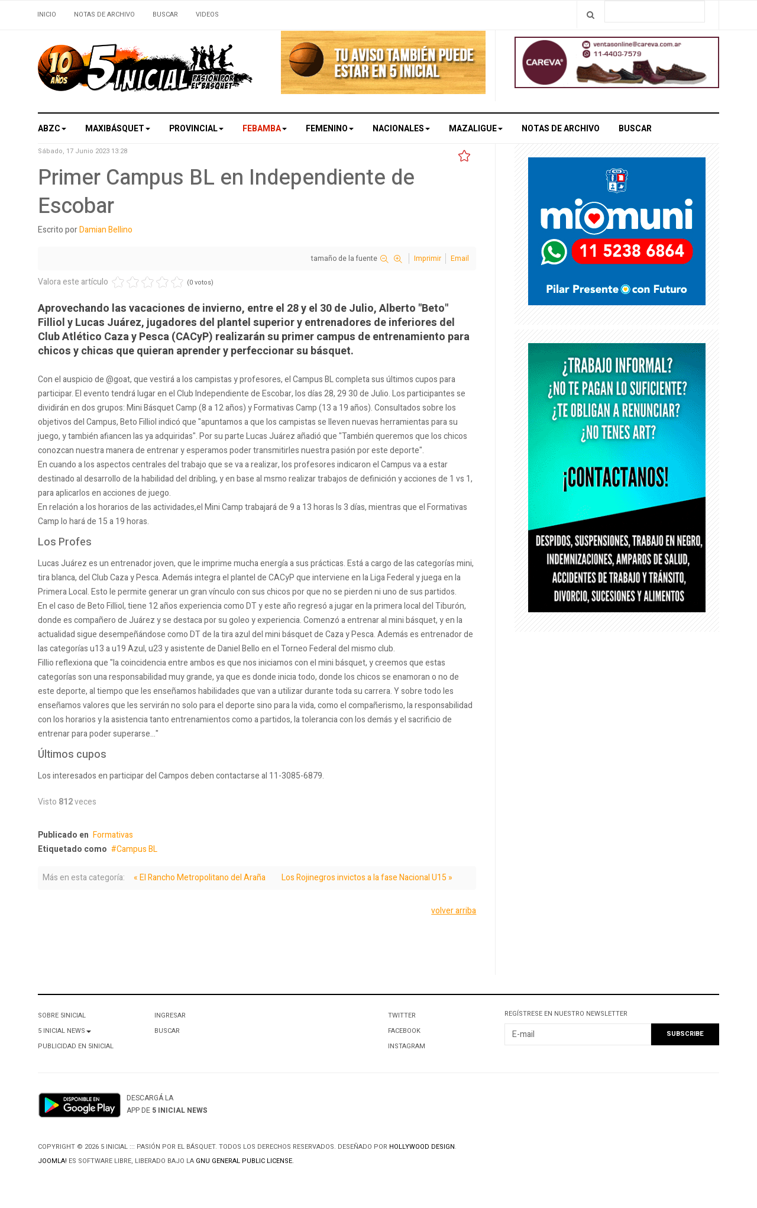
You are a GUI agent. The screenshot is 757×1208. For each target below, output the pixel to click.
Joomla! (52, 1161)
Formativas (113, 835)
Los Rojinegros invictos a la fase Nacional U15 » (367, 877)
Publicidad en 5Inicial (76, 1046)
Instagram (406, 1046)
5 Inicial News (64, 1031)
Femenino (330, 128)
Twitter (402, 1015)
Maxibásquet (117, 128)
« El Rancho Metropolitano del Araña (200, 877)
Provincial (196, 128)
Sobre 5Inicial (62, 1015)
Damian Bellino (105, 230)
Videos (207, 14)
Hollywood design (422, 1147)
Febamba (264, 128)
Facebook (404, 1031)
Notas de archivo (104, 14)
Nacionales (401, 128)
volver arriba (453, 911)
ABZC (52, 128)
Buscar (165, 14)
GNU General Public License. (245, 1161)
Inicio (46, 14)
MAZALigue (476, 128)
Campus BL (137, 849)
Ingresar (170, 1015)
